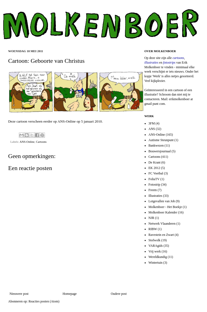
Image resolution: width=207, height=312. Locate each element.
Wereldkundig (157, 257)
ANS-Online (66, 121)
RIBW (152, 229)
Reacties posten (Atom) (44, 301)
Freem (152, 190)
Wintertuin (155, 263)
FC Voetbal (155, 173)
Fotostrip (154, 184)
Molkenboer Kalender (162, 212)
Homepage (70, 294)
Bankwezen (156, 145)
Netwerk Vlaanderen (161, 223)
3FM (151, 123)
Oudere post (119, 294)
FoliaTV (154, 179)
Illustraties (155, 196)
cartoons (178, 58)
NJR (151, 218)
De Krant (154, 162)
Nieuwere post (19, 294)
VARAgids (155, 246)
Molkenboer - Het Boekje (165, 207)
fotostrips (169, 62)
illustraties (151, 62)
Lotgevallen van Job (161, 201)
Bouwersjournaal (159, 151)
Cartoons (41, 141)
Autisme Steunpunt (160, 140)
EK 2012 (154, 168)
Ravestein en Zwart (161, 235)
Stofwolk (154, 240)
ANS (151, 129)
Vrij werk (154, 251)
